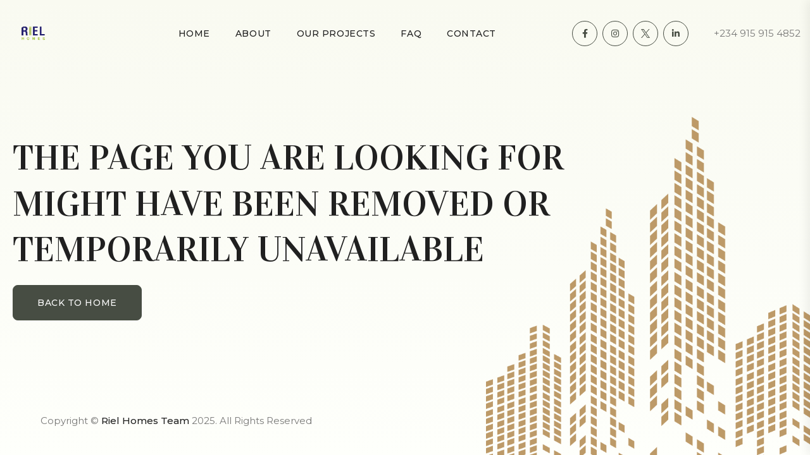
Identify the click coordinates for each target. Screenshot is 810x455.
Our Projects (336, 33)
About (253, 33)
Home (194, 33)
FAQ (411, 33)
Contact (471, 33)
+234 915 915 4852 (757, 33)
